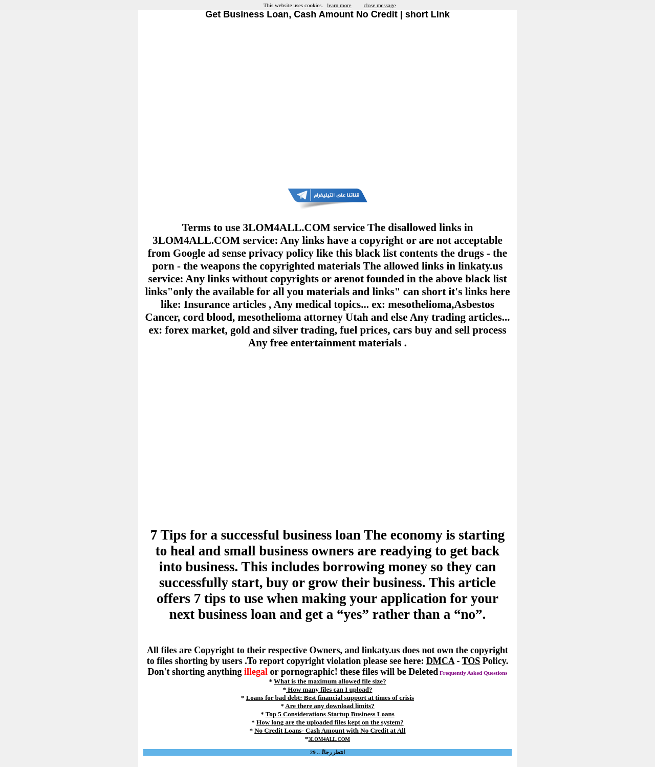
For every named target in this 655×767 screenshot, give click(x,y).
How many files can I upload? (329, 689)
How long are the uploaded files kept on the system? (330, 722)
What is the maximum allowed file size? (330, 681)
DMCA (440, 661)
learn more (339, 5)
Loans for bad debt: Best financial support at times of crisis (330, 697)
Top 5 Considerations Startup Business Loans (330, 714)
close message (380, 5)
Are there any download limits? (329, 706)
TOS (471, 661)
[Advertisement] (327, 104)
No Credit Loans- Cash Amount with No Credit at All (329, 730)
